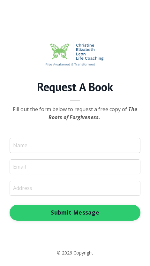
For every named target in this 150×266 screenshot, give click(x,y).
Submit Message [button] (75, 212)
